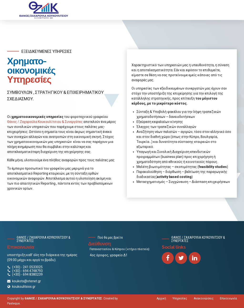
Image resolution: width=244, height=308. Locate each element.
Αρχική (161, 298)
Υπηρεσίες (180, 298)
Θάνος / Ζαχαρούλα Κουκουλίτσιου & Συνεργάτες (45, 122)
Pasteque (13, 303)
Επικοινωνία (228, 298)
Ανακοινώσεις (204, 298)
